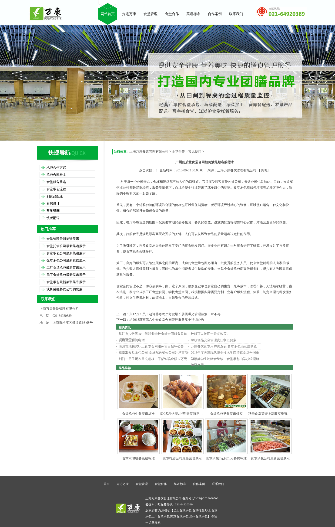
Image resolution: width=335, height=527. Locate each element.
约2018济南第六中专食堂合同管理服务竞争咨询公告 (166, 319)
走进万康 (123, 484)
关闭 (264, 170)
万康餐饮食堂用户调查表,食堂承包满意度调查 (224, 346)
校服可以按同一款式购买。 (210, 334)
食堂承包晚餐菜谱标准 (138, 458)
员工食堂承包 (182, 510)
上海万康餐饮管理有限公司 (148, 151)
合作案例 (199, 484)
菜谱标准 (180, 484)
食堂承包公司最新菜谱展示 (270, 458)
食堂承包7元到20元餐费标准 (226, 458)
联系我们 (218, 484)
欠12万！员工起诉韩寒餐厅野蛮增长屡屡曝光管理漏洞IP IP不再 (175, 314)
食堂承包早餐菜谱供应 (226, 414)
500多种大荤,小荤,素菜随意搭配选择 (186, 414)
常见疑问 (194, 151)
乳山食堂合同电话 (132, 340)
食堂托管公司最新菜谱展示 (182, 458)
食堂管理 (142, 484)
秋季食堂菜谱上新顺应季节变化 (271, 414)
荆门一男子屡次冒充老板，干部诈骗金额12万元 (153, 359)
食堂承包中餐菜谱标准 (138, 414)
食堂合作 (178, 151)
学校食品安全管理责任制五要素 (213, 340)
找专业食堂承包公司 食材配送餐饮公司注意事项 (153, 352)
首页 (107, 484)
